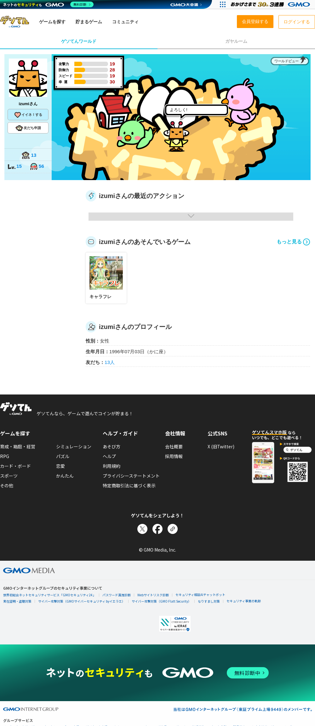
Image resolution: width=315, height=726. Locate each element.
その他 (6, 485)
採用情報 (174, 456)
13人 (110, 362)
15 (14, 166)
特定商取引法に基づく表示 (129, 485)
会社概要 (174, 446)
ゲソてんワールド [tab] (78, 41)
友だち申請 (28, 128)
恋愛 (60, 466)
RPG (4, 456)
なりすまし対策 (209, 601)
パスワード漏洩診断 (116, 595)
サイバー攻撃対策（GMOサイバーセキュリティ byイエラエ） (81, 601)
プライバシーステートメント (131, 476)
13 (29, 155)
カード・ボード (15, 466)
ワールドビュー (286, 61)
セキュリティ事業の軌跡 (243, 600)
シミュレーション (73, 446)
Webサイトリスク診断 (153, 595)
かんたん (65, 476)
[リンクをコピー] (173, 529)
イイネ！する (28, 115)
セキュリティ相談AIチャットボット (200, 594)
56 (37, 166)
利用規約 (111, 466)
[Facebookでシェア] (157, 529)
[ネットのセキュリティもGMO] (48, 4)
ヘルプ (109, 456)
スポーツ (9, 476)
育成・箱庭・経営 (17, 446)
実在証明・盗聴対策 (17, 601)
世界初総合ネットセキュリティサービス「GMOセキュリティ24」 (49, 595)
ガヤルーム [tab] (236, 41)
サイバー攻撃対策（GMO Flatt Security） (161, 601)
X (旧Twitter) (221, 446)
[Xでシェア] (142, 529)
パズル (62, 456)
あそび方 (111, 446)
